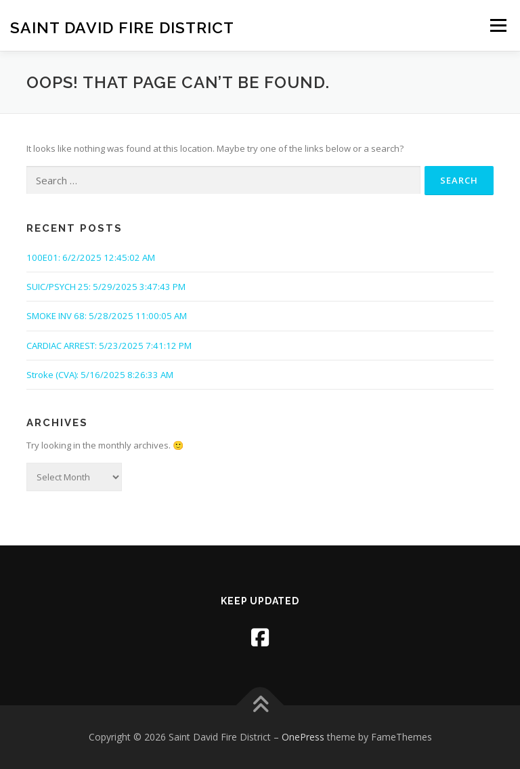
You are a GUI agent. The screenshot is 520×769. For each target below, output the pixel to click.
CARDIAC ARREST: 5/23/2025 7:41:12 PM (109, 345)
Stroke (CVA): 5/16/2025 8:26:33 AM (99, 375)
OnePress (303, 736)
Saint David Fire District (122, 27)
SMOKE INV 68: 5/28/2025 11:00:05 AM (106, 316)
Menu (498, 25)
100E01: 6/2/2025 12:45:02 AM (90, 257)
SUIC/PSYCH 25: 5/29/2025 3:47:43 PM (106, 286)
